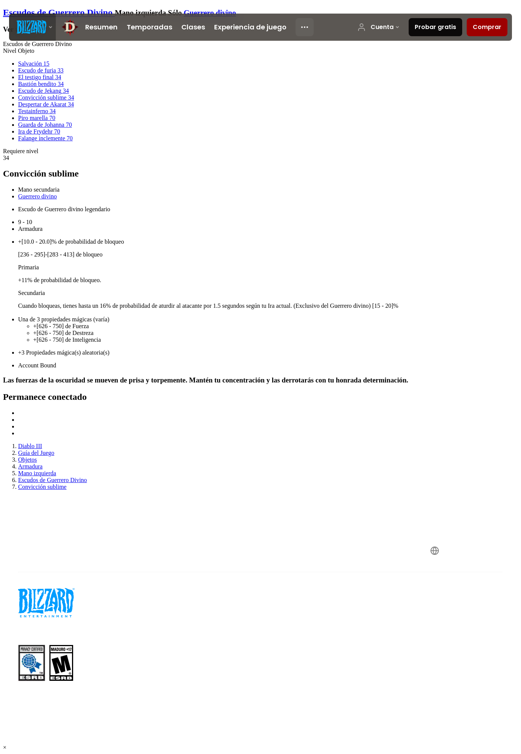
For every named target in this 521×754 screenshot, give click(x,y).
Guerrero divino (210, 13)
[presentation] (32, 27)
